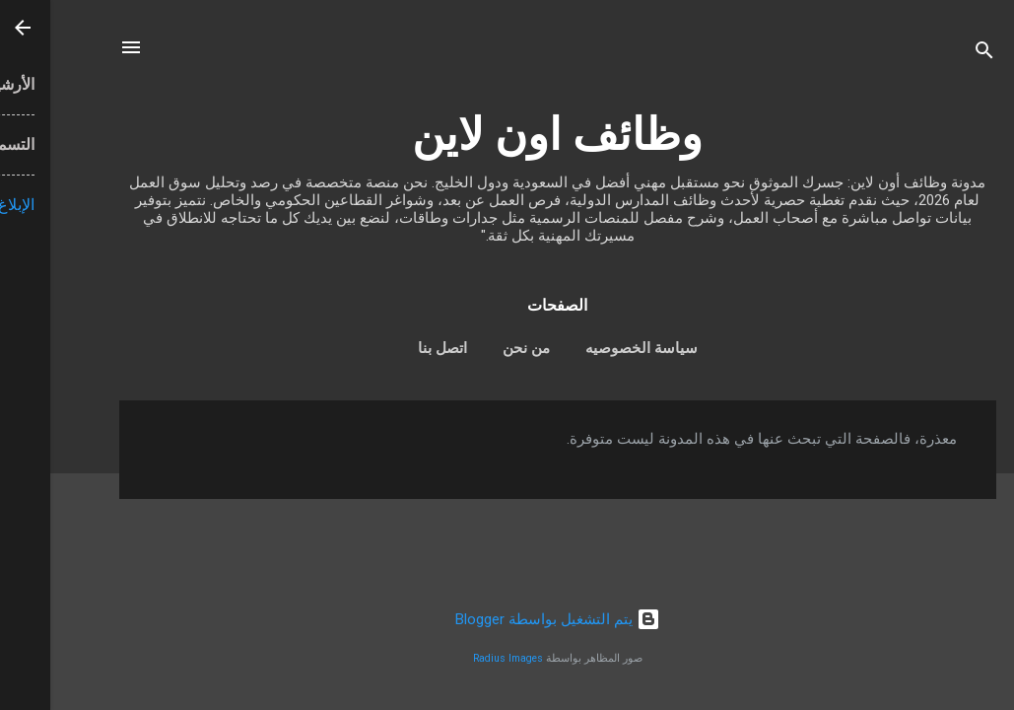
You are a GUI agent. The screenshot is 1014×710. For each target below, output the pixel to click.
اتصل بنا (392, 348)
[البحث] (934, 54)
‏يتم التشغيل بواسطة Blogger (507, 619)
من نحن (476, 348)
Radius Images (458, 658)
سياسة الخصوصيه (591, 348)
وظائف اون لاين (507, 134)
